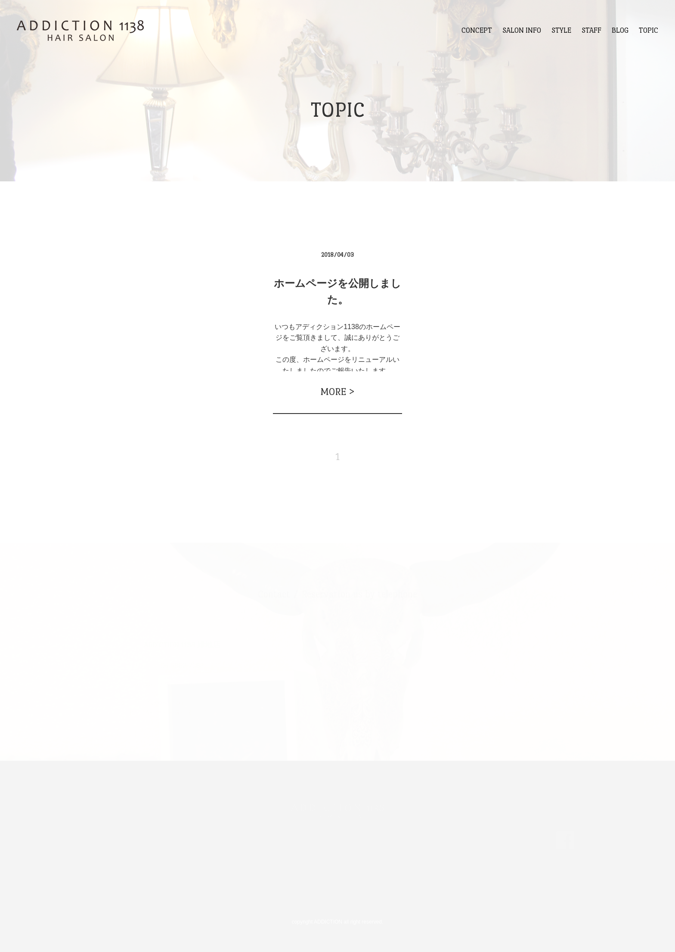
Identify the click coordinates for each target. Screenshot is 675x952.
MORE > (337, 391)
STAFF (591, 30)
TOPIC (648, 30)
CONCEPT (476, 30)
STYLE (561, 30)
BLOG (620, 30)
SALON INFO (521, 30)
